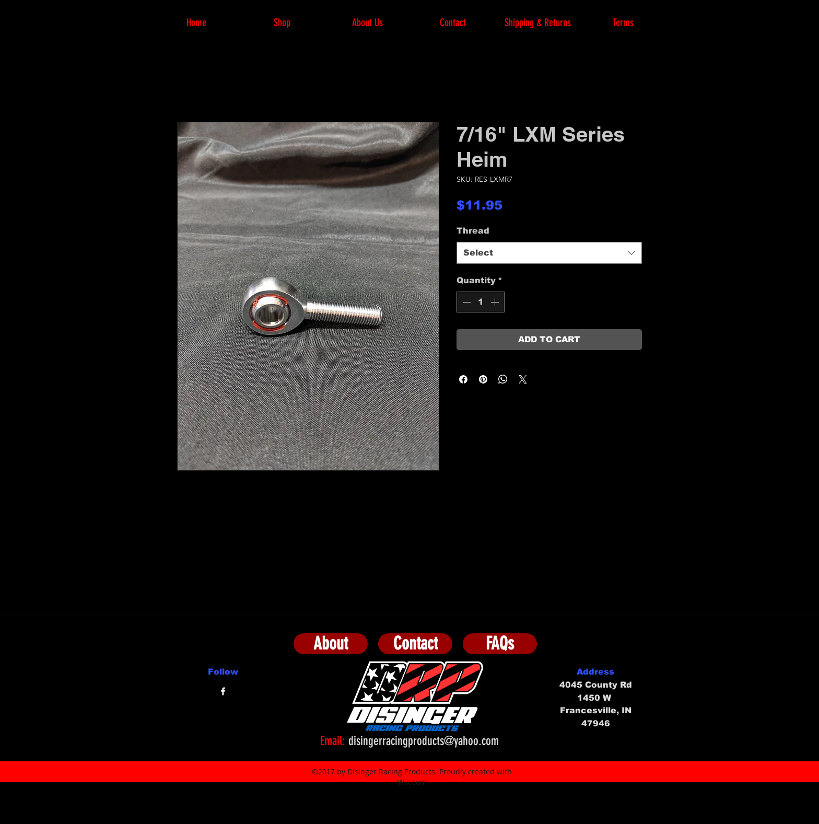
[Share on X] (523, 379)
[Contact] (415, 643)
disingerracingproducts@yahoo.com (423, 741)
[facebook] (223, 691)
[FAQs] (500, 643)
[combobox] (549, 253)
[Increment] (495, 302)
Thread (473, 230)
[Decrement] (465, 302)
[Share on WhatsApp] (503, 379)
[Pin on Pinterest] (483, 379)
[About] (331, 643)
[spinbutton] (480, 302)
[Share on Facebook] (463, 379)
